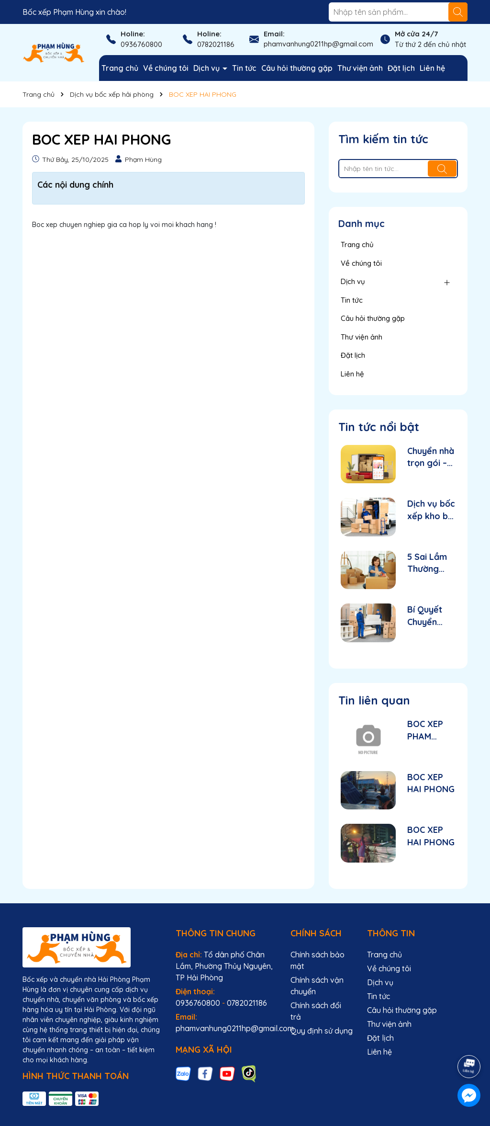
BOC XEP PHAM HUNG (425, 730)
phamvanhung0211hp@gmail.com (318, 43)
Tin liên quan (374, 700)
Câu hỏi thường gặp (297, 68)
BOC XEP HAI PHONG (431, 783)
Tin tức (244, 68)
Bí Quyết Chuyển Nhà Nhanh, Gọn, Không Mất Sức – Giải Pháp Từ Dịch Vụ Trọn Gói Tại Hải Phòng (431, 615)
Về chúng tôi (166, 68)
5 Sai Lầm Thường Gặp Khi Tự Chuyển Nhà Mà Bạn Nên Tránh (429, 563)
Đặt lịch (401, 68)
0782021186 (215, 44)
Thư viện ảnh (360, 68)
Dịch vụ (207, 68)
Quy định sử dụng (321, 1030)
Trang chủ (119, 68)
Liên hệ (432, 68)
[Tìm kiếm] (458, 12)
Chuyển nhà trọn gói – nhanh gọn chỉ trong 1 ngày (430, 457)
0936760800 (141, 44)
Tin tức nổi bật (378, 427)
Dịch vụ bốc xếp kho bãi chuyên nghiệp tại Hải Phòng (431, 510)
